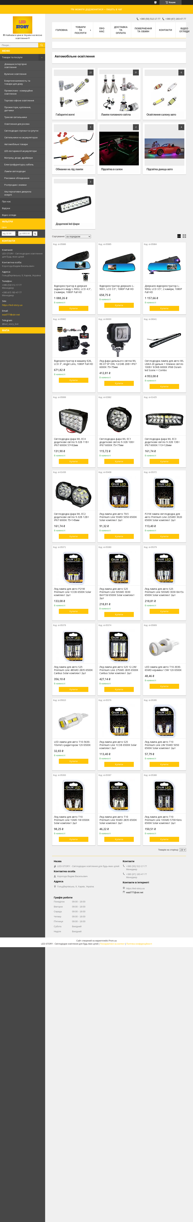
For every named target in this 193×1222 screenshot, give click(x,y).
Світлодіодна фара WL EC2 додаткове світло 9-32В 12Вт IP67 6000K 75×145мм (71, 517)
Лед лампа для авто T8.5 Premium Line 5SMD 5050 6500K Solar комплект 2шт (118, 517)
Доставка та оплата (121, 30)
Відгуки (6, 208)
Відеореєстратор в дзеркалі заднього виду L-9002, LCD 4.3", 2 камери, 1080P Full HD (72, 289)
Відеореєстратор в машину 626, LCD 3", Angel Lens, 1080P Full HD (73, 362)
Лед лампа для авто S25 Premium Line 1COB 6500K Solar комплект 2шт (118, 745)
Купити (74, 308)
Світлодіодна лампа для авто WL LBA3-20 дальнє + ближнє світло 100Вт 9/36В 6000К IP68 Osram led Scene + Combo (164, 365)
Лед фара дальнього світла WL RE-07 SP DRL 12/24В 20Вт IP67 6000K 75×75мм (117, 364)
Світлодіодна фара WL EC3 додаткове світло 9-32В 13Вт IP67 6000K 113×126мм (162, 442)
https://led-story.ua (12, 305)
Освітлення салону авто (161, 114)
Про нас (6, 201)
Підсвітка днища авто (159, 169)
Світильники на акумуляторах (21, 137)
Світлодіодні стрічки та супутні (21, 130)
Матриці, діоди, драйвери (18, 157)
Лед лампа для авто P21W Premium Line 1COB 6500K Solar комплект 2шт (72, 592)
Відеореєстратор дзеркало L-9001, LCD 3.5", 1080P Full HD (116, 287)
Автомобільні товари (16, 144)
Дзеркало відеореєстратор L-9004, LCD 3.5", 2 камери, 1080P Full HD (163, 289)
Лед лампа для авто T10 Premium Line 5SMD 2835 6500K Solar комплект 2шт (118, 820)
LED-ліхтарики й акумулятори (20, 151)
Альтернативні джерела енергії (17, 193)
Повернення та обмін (143, 30)
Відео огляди (9, 215)
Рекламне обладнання (16, 178)
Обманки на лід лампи (69, 169)
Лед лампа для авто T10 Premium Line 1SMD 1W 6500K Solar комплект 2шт (71, 820)
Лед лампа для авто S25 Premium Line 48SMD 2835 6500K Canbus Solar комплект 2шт (73, 670)
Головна (62, 30)
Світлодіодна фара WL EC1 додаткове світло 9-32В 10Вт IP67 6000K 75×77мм (116, 442)
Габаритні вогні (65, 114)
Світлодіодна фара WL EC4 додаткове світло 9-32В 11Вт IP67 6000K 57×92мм (71, 442)
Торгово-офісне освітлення (19, 100)
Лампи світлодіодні (15, 171)
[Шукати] (41, 45)
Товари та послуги (12, 57)
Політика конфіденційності (139, 944)
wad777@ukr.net (11, 314)
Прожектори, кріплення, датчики (17, 109)
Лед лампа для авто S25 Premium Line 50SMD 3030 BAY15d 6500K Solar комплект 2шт (117, 593)
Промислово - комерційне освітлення (18, 92)
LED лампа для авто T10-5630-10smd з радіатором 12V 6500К (72, 743)
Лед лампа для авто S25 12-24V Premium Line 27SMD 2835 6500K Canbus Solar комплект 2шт (118, 670)
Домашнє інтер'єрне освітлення (15, 65)
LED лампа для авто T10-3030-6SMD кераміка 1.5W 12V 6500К (163, 668)
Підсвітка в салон (112, 169)
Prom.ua (113, 941)
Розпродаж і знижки (15, 184)
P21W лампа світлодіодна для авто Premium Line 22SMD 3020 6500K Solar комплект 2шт (163, 517)
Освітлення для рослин (17, 123)
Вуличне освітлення (15, 73)
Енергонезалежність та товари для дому (17, 82)
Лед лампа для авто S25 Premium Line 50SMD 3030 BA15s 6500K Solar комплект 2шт (164, 592)
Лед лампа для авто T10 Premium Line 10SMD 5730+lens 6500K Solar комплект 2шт (163, 820)
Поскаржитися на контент (112, 944)
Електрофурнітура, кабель (19, 164)
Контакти (165, 30)
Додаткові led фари (67, 223)
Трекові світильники (15, 117)
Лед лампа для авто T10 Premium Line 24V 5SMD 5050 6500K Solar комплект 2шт (162, 745)
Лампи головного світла (116, 114)
